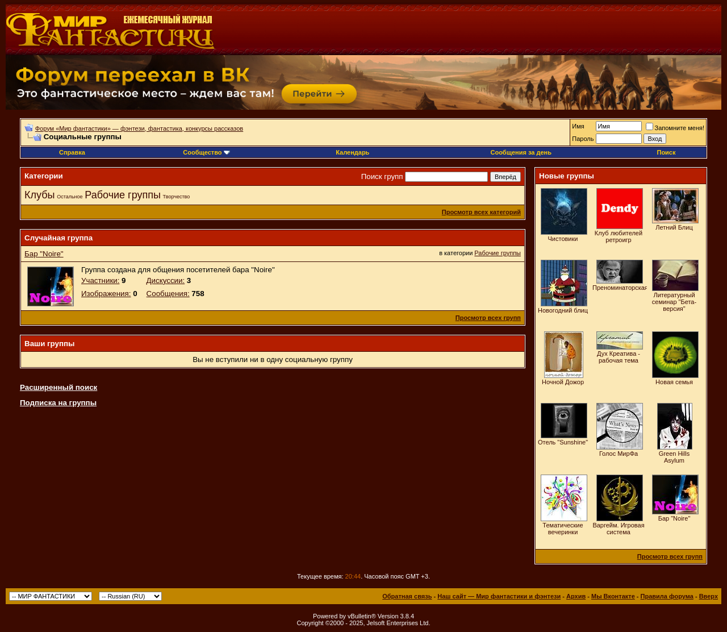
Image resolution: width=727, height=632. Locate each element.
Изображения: (106, 293)
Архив (576, 596)
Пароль (583, 138)
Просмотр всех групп (488, 317)
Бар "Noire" (44, 254)
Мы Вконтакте (613, 596)
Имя (578, 126)
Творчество (176, 196)
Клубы (39, 195)
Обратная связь (407, 596)
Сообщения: (168, 293)
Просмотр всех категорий (481, 212)
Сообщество (206, 152)
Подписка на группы (58, 402)
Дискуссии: (166, 280)
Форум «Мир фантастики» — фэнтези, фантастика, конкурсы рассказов (139, 128)
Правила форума (667, 596)
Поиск (666, 152)
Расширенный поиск (58, 387)
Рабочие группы (123, 195)
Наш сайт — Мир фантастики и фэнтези (499, 596)
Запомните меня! (675, 127)
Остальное (69, 196)
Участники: (100, 280)
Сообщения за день (520, 152)
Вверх (708, 596)
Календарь (352, 152)
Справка (72, 152)
